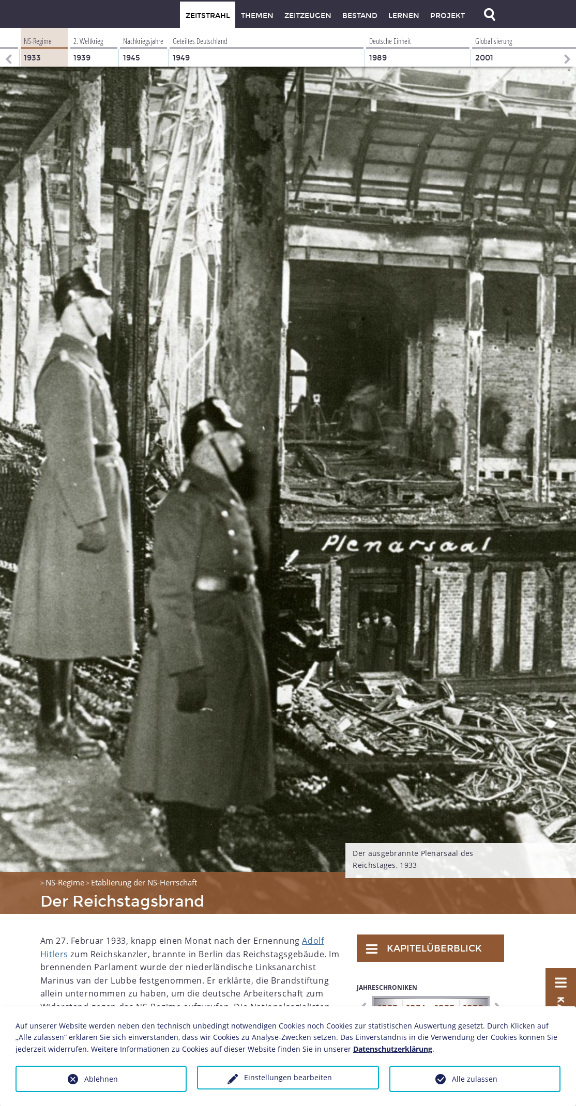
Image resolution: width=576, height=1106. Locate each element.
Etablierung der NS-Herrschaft (144, 882)
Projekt (447, 15)
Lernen (403, 15)
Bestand (359, 15)
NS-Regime (65, 882)
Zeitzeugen (307, 15)
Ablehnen (101, 1079)
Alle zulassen (474, 1079)
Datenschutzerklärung (392, 1049)
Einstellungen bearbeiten (288, 1077)
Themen (257, 15)
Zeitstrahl (208, 15)
